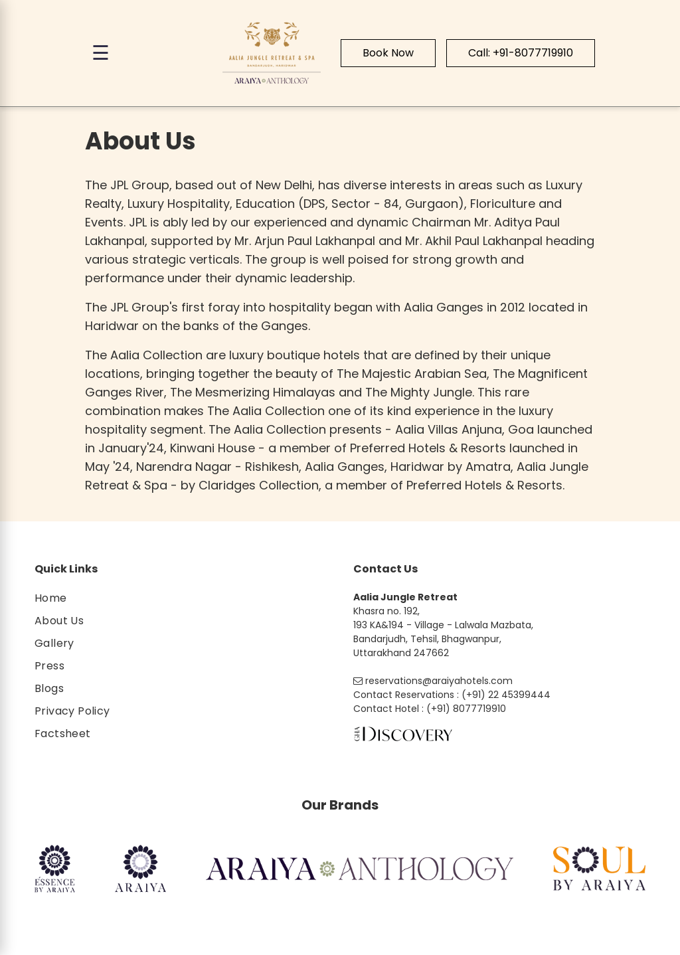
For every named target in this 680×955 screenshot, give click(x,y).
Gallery (54, 643)
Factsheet (63, 733)
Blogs (49, 688)
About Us (59, 620)
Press (49, 665)
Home (51, 598)
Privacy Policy (72, 711)
